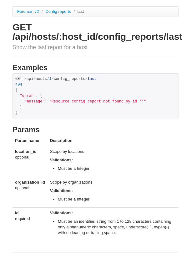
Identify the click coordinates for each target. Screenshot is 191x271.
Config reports (58, 11)
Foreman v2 (28, 11)
